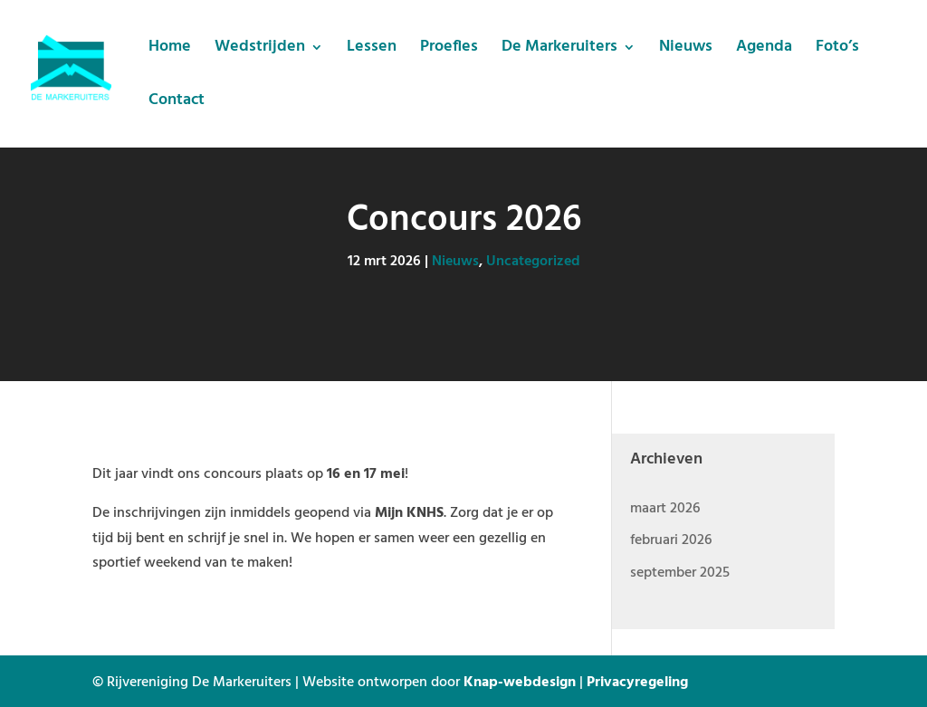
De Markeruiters (559, 50)
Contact (176, 103)
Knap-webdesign (520, 681)
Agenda (764, 50)
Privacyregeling (637, 681)
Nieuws (685, 50)
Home (169, 50)
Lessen (372, 50)
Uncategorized (533, 260)
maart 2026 (665, 507)
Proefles (449, 50)
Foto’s (837, 50)
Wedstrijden (260, 50)
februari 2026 (671, 538)
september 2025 (680, 571)
